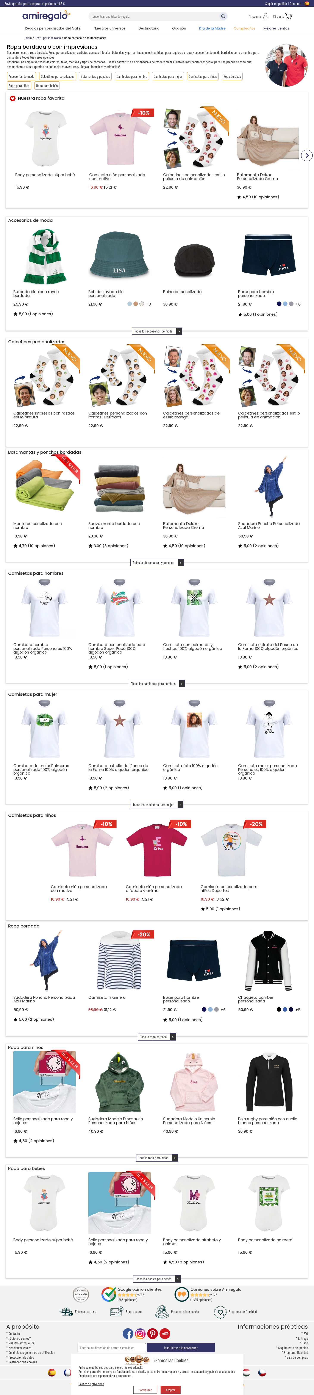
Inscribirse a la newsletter (181, 1347)
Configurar (145, 1390)
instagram (140, 1333)
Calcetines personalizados (57, 76)
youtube (164, 1333)
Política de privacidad (91, 1384)
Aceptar (170, 1390)
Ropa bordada (232, 76)
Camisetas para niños (203, 76)
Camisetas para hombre (132, 76)
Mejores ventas (276, 28)
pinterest (152, 1333)
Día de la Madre (212, 28)
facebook (128, 1333)
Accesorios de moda (21, 76)
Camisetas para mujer (168, 76)
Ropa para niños (19, 85)
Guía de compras (297, 1357)
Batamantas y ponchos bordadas (44, 452)
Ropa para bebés (47, 85)
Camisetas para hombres (36, 573)
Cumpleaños (244, 28)
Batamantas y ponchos (95, 76)
